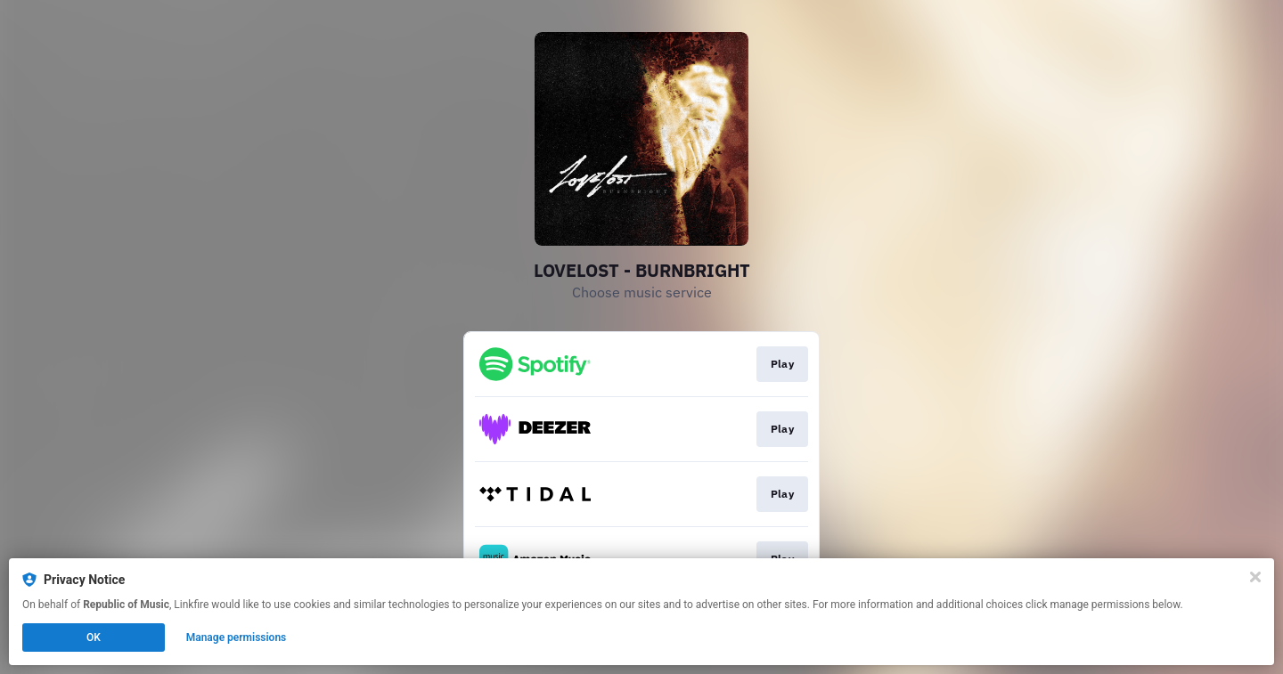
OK (93, 637)
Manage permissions (236, 637)
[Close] (1255, 577)
